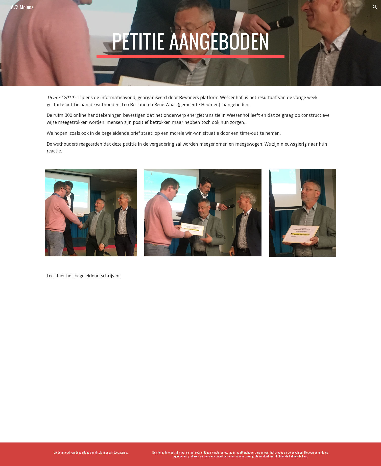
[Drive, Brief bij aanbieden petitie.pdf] (190, 359)
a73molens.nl (169, 452)
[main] (190, 43)
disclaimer (101, 452)
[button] (375, 7)
